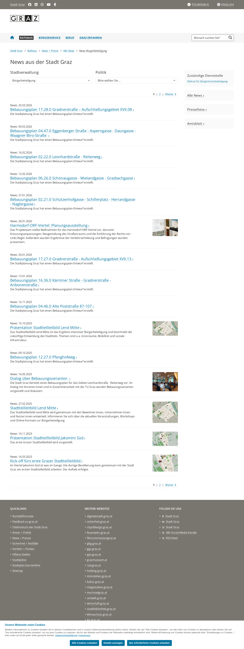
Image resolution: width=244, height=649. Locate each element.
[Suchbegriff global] (210, 38)
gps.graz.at (94, 554)
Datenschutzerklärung (66, 635)
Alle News (68, 51)
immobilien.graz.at (99, 576)
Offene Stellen (21, 554)
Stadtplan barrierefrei (26, 565)
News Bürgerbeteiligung (93, 51)
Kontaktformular (23, 516)
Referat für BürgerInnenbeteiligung (207, 81)
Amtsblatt (195, 123)
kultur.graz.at (95, 582)
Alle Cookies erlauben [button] (84, 643)
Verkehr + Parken (23, 549)
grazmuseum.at (97, 560)
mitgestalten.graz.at (100, 587)
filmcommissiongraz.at (101, 538)
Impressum (84, 635)
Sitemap (17, 571)
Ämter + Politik (21, 532)
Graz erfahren (90, 38)
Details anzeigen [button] (113, 643)
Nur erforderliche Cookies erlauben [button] (149, 643)
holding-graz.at (96, 571)
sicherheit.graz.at (98, 521)
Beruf (70, 38)
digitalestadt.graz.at (99, 516)
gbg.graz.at (94, 543)
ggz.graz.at (94, 549)
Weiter (170, 94)
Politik (101, 72)
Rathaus (26, 38)
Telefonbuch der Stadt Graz (30, 527)
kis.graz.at (93, 620)
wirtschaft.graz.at (98, 603)
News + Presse (50, 51)
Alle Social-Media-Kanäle (181, 532)
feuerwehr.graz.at (98, 532)
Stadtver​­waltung (24, 72)
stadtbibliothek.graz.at (101, 609)
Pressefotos (197, 109)
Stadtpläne (19, 560)
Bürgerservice (49, 38)
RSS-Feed (172, 538)
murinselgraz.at (97, 592)
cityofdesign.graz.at (99, 527)
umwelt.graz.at (96, 598)
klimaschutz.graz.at (99, 614)
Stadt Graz (17, 5)
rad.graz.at (94, 565)
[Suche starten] (230, 37)
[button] (227, 5)
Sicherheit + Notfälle (25, 543)
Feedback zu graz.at (25, 521)
